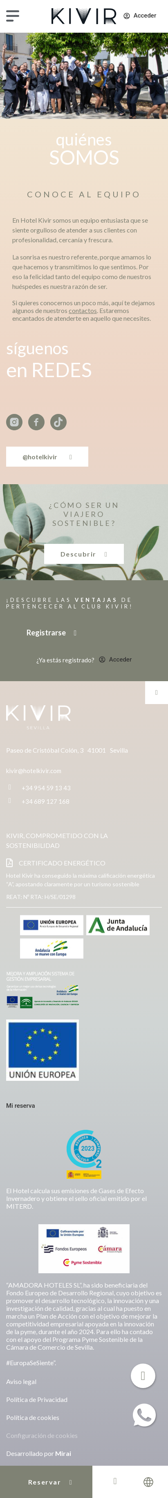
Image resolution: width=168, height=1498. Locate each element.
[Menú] (12, 15)
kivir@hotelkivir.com (33, 770)
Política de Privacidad (36, 1399)
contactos (83, 310)
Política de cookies (32, 1417)
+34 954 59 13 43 (46, 787)
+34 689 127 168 (45, 801)
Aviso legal (21, 1381)
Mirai (63, 1453)
